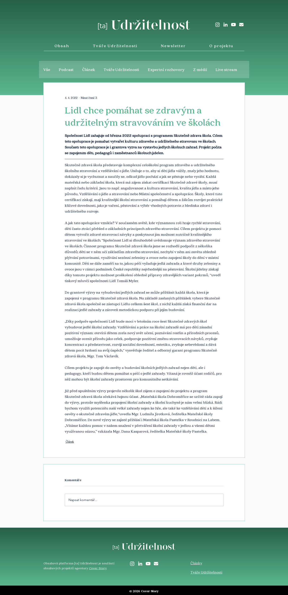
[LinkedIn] (225, 24)
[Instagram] (217, 24)
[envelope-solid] (241, 24)
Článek (88, 69)
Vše (46, 69)
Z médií (200, 69)
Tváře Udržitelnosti (121, 69)
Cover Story (98, 568)
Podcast (66, 69)
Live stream (226, 69)
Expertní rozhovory (166, 69)
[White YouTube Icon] (233, 24)
